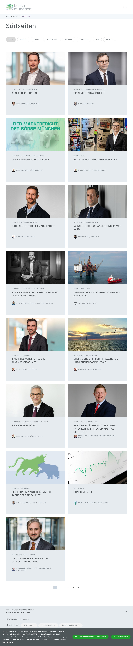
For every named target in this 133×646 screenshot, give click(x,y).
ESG (97, 39)
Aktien (36, 39)
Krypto (109, 39)
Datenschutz (8, 642)
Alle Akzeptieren (121, 637)
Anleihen (68, 39)
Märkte (23, 39)
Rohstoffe (84, 39)
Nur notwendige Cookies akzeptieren (90, 637)
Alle (11, 39)
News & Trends (12, 16)
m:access (29, 625)
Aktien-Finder (48, 625)
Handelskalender (70, 625)
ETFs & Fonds (52, 39)
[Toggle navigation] (125, 7)
